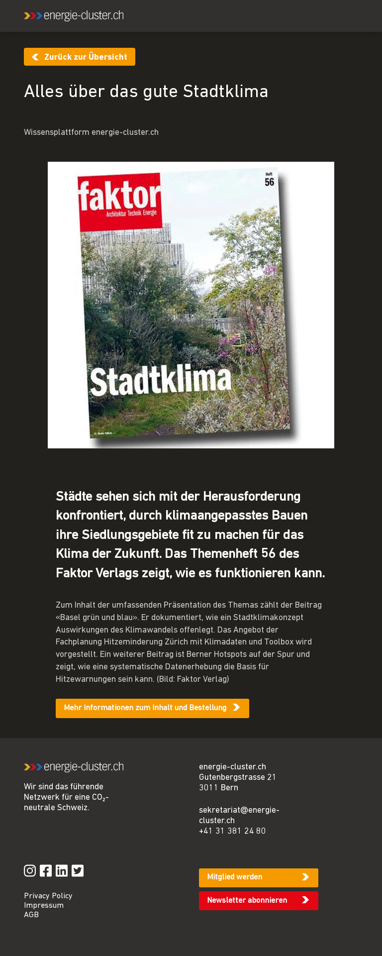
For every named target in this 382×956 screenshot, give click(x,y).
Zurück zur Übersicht (85, 57)
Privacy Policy (48, 896)
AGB (31, 915)
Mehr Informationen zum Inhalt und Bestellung (145, 708)
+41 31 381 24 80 (232, 831)
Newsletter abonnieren (247, 901)
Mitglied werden (234, 877)
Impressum (44, 906)
